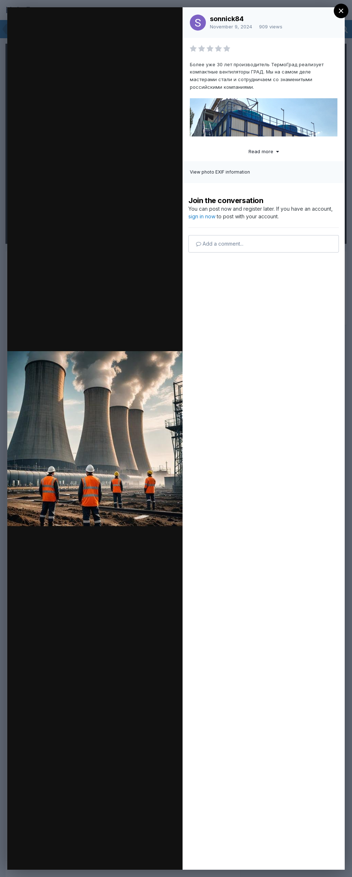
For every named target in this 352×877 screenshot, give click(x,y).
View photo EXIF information (220, 172)
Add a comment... (219, 244)
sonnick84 (227, 19)
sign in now (201, 216)
